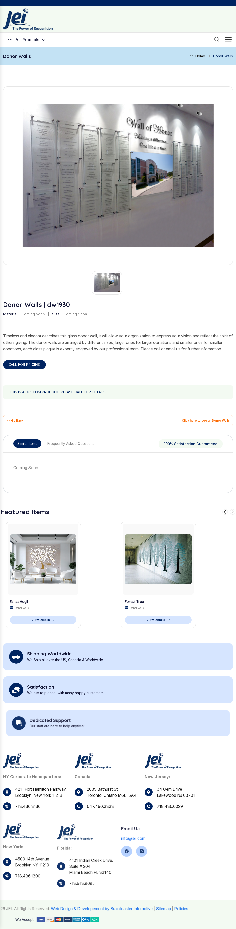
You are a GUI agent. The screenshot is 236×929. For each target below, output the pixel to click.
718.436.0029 (170, 819)
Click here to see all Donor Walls (206, 420)
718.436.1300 (27, 892)
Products (26, 40)
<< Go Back (14, 420)
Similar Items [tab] (27, 443)
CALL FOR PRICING (24, 364)
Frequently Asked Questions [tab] (70, 443)
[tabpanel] (118, 468)
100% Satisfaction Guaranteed (190, 444)
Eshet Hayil (19, 602)
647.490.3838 (100, 813)
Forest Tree (134, 602)
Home (197, 56)
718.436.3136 (28, 806)
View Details (43, 620)
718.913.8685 (82, 901)
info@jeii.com (133, 855)
